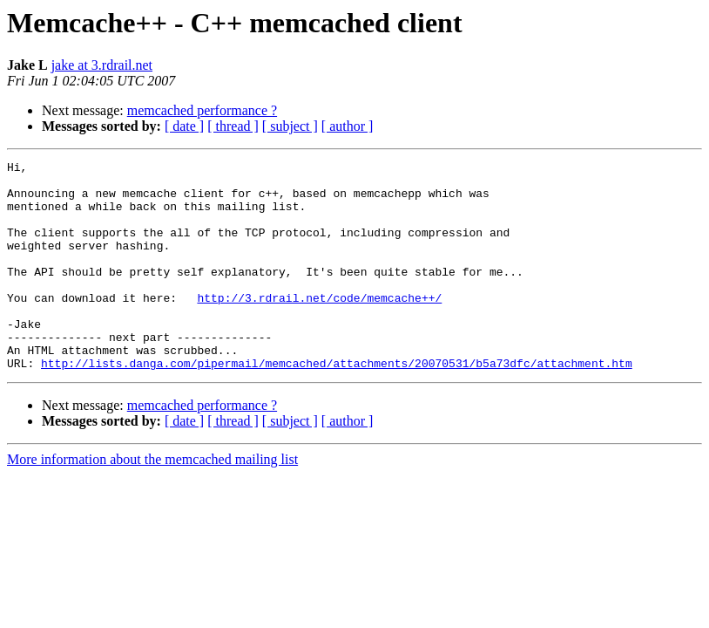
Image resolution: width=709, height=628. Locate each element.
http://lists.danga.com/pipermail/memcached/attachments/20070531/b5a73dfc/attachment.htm (336, 405)
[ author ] (347, 126)
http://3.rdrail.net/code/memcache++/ (319, 326)
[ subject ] (290, 126)
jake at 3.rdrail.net (101, 65)
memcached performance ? (202, 110)
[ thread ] (233, 126)
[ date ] (184, 126)
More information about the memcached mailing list (152, 501)
